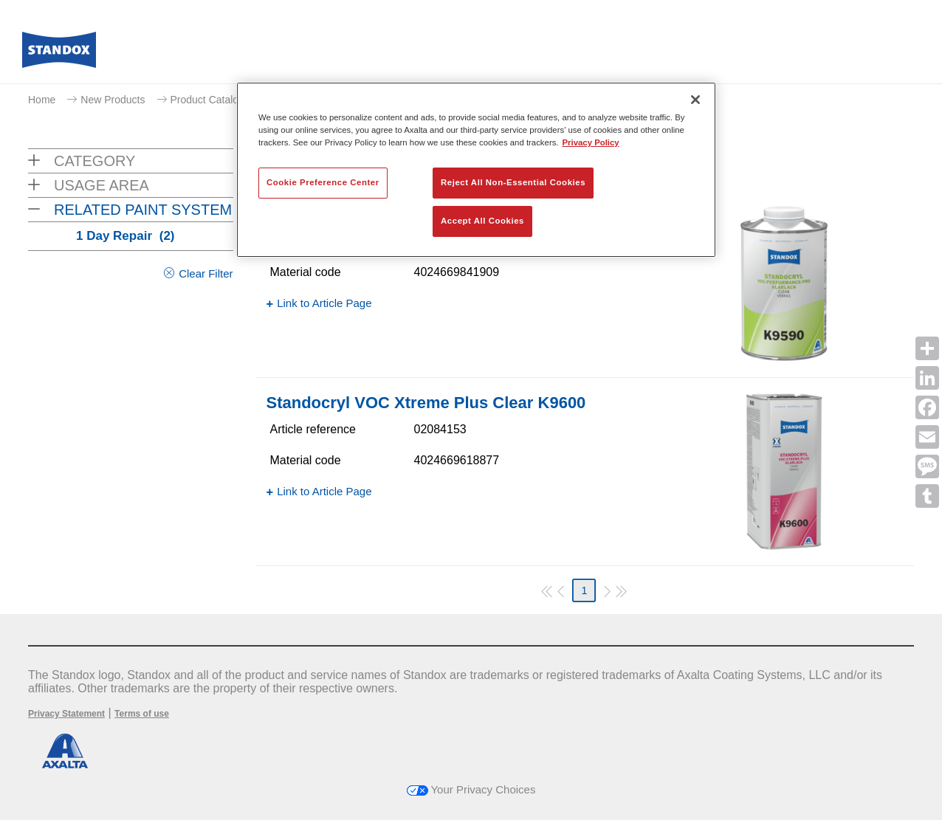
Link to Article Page (324, 303)
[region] (476, 170)
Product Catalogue (213, 100)
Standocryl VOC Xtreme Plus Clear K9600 (426, 402)
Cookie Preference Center (323, 182)
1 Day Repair (125, 236)
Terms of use (141, 714)
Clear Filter (206, 273)
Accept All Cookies (482, 220)
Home (41, 100)
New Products (112, 100)
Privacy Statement (66, 714)
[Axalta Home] (59, 53)
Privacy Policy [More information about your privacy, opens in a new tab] (591, 142)
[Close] (695, 99)
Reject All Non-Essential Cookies (513, 182)
